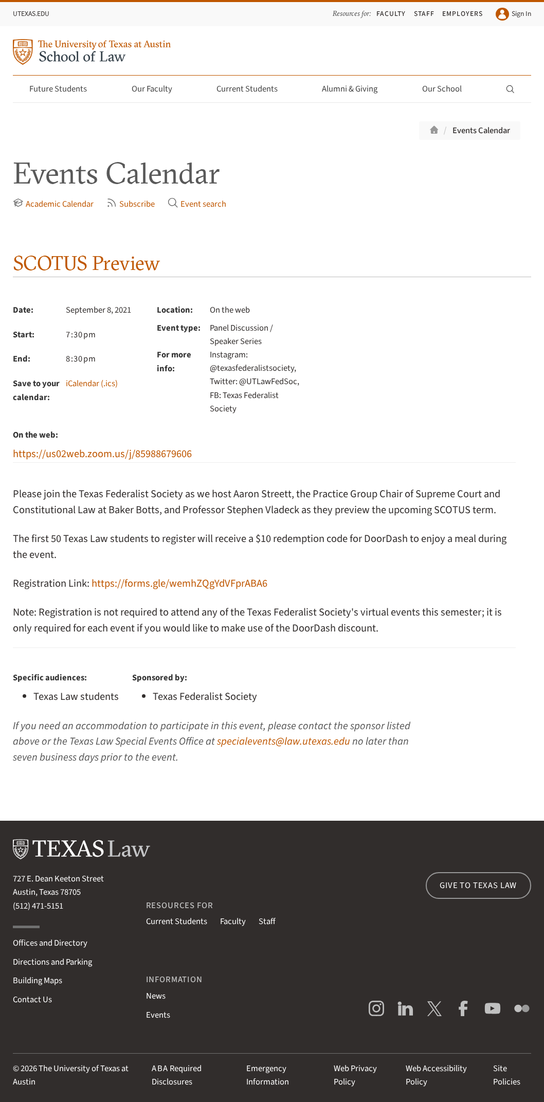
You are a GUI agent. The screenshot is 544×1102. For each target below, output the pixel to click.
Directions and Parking (52, 962)
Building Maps (37, 980)
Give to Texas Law (478, 885)
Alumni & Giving (355, 89)
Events (158, 1015)
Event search (197, 203)
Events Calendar (481, 130)
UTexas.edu (31, 14)
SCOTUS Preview (86, 263)
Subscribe (130, 203)
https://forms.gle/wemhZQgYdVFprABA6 (179, 583)
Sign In (513, 14)
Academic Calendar (53, 203)
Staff (424, 14)
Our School (448, 89)
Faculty (391, 14)
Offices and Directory (50, 943)
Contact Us (32, 999)
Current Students (252, 89)
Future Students (64, 89)
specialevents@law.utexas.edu (283, 741)
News (156, 996)
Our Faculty (158, 89)
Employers (462, 14)
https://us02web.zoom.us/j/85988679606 (102, 453)
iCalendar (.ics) (92, 383)
